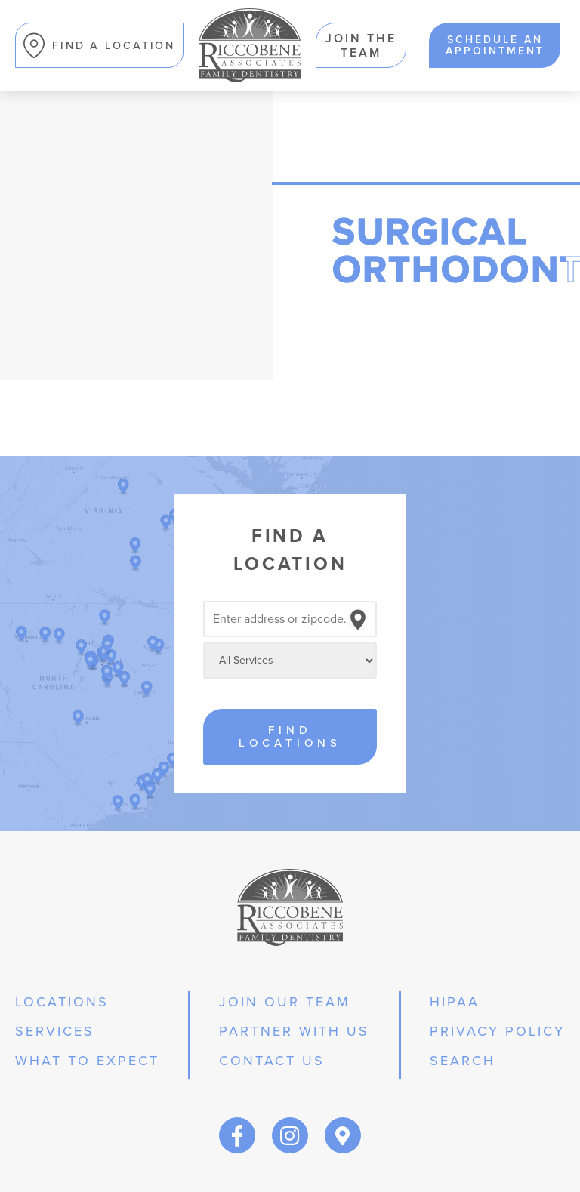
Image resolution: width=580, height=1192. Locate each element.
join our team (284, 1002)
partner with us (294, 1031)
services (54, 1031)
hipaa (455, 1002)
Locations (62, 1002)
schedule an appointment (495, 45)
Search (462, 1060)
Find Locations (290, 736)
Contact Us (272, 1060)
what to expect (87, 1060)
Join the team (360, 45)
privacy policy (497, 1031)
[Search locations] (290, 619)
